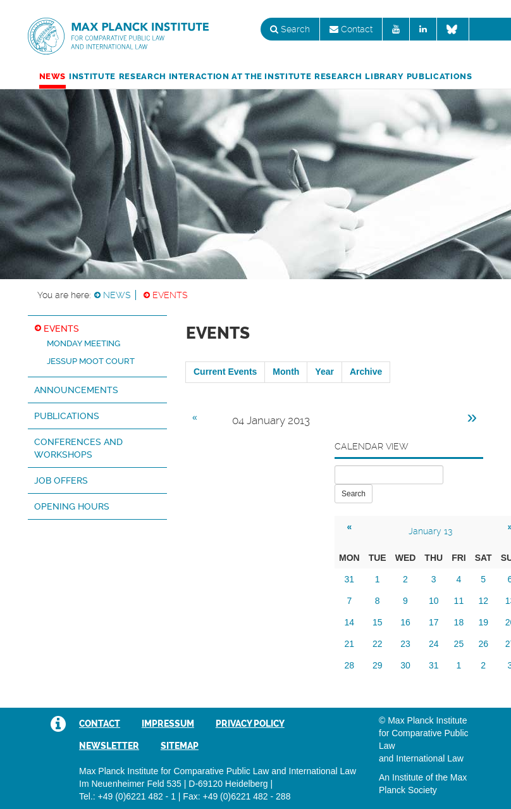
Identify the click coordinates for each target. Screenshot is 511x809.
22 (377, 644)
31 (350, 579)
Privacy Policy (250, 723)
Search (290, 29)
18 (459, 622)
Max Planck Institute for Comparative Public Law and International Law (118, 37)
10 (434, 601)
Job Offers (61, 480)
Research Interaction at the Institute (215, 76)
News (52, 76)
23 (405, 644)
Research (338, 76)
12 (483, 601)
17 (434, 622)
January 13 (430, 531)
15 (377, 622)
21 (350, 644)
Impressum (168, 723)
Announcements (76, 390)
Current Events (225, 372)
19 (483, 622)
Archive (366, 372)
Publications (439, 76)
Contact (350, 29)
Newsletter (109, 746)
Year (324, 372)
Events (170, 295)
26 (483, 644)
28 (350, 665)
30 (405, 665)
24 (434, 644)
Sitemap (180, 746)
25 (459, 644)
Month (286, 372)
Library (384, 76)
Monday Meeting (83, 343)
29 (377, 665)
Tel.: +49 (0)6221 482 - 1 (127, 796)
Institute (92, 76)
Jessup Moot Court (91, 361)
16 (405, 622)
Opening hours (71, 506)
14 (350, 622)
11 (459, 601)
